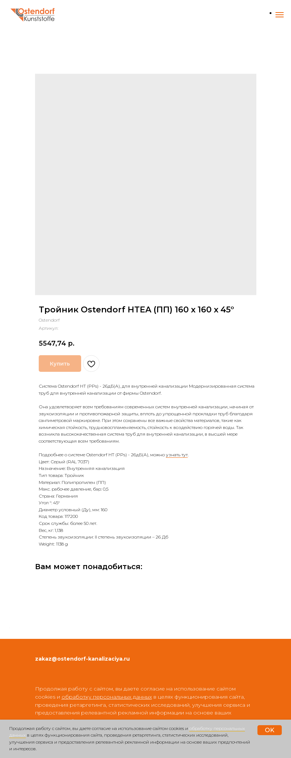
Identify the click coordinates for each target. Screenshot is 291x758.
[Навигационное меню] (280, 14)
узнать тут (177, 454)
